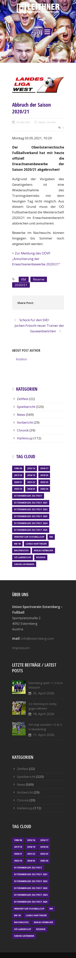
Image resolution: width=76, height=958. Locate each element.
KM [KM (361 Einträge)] (51, 536)
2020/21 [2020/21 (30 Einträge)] (18, 482)
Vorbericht (25, 422)
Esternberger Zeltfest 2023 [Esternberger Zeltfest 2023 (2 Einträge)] (30, 516)
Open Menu (47, 31)
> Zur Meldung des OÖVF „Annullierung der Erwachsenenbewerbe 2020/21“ (36, 259)
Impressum (21, 648)
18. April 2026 (43, 714)
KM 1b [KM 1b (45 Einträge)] (17, 543)
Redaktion (21, 359)
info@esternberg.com (37, 638)
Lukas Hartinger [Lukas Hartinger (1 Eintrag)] (36, 543)
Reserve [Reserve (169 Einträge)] (40, 557)
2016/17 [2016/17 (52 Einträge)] (44, 468)
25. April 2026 (43, 693)
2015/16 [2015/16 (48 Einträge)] (31, 468)
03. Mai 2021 (24, 122)
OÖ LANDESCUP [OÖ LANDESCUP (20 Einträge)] (22, 557)
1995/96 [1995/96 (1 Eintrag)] (18, 468)
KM (23, 279)
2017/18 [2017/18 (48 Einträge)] (18, 475)
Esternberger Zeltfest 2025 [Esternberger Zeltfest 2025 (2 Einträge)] (30, 529)
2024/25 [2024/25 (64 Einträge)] (31, 488)
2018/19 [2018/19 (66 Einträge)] (31, 475)
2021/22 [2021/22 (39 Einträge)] (31, 482)
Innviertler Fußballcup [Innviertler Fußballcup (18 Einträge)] (29, 536)
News (42, 122)
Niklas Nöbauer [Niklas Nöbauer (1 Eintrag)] (43, 550)
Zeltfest (22, 399)
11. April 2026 (43, 735)
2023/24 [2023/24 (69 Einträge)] (18, 488)
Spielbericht (26, 406)
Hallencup (25, 438)
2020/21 (21, 285)
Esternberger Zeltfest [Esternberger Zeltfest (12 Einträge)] (28, 495)
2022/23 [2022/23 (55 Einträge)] (44, 482)
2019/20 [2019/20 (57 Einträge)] (44, 475)
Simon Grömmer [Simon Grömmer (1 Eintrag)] (24, 564)
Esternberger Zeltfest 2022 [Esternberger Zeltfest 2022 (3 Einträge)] (30, 509)
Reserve (38, 279)
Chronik (51, 122)
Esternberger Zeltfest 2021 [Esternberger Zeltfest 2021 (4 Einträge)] (30, 502)
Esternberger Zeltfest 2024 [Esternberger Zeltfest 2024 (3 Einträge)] (30, 523)
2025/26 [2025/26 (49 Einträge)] (44, 488)
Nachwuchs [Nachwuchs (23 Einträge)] (21, 550)
